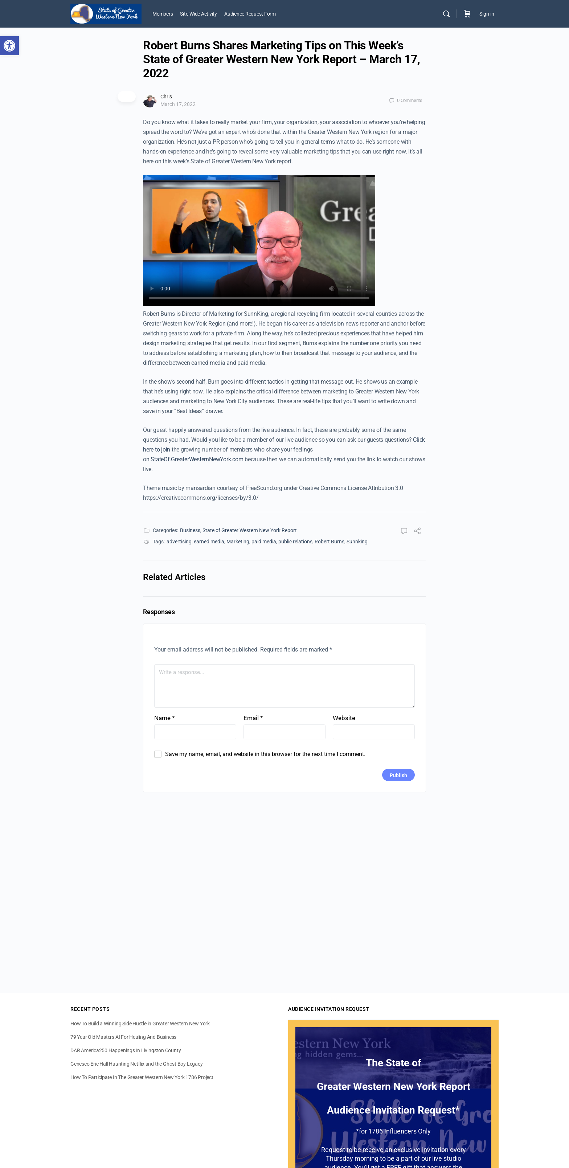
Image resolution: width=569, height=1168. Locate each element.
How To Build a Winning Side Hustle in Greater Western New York (140, 1023)
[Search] (446, 13)
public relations (295, 541)
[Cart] (467, 14)
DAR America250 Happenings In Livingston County (125, 1050)
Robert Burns (329, 541)
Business (190, 530)
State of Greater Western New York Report (249, 530)
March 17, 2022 (178, 104)
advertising (179, 541)
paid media (263, 541)
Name (164, 718)
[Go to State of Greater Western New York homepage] (106, 13)
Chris (166, 96)
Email (253, 718)
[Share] (417, 531)
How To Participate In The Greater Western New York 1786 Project (141, 1077)
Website (344, 718)
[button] (9, 45)
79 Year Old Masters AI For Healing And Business (123, 1037)
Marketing (237, 541)
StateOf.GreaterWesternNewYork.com (197, 459)
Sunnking (357, 541)
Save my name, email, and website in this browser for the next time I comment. (265, 754)
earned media (209, 541)
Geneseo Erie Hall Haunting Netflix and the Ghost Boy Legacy (136, 1064)
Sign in (486, 14)
